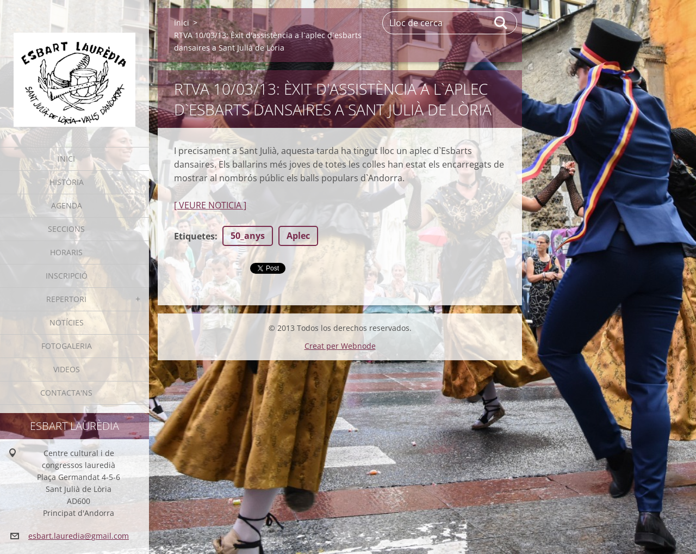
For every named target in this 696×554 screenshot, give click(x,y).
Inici (66, 158)
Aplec (298, 236)
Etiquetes (194, 236)
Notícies (66, 322)
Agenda (66, 205)
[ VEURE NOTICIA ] (210, 205)
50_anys (248, 236)
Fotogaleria (66, 346)
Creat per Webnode (340, 346)
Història (66, 182)
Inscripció (67, 275)
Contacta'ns (66, 392)
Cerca (501, 23)
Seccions (66, 229)
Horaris (66, 252)
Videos (66, 369)
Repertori (66, 299)
